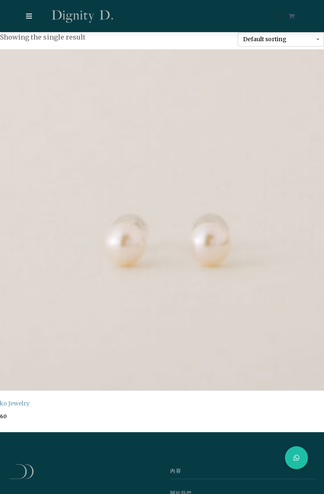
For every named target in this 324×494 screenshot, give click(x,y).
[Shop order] (281, 39)
